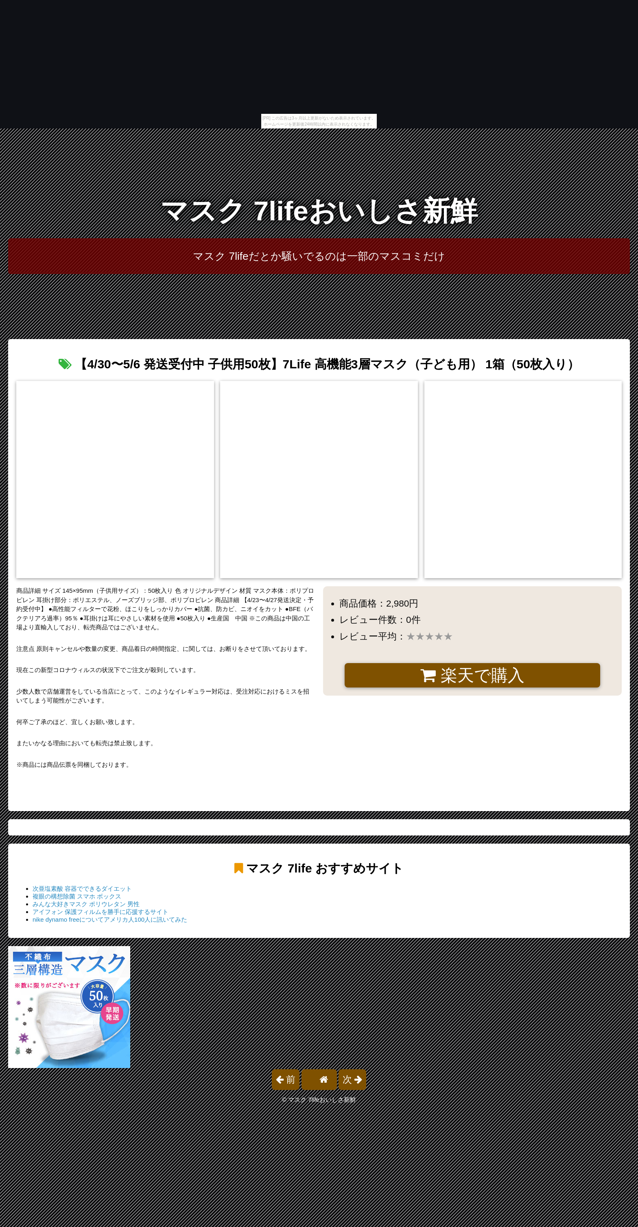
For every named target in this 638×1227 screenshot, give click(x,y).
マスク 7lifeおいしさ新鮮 (319, 211)
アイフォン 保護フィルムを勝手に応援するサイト (100, 911)
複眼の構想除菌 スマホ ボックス (77, 896)
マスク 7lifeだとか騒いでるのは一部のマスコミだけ (319, 256)
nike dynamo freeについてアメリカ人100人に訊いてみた (110, 919)
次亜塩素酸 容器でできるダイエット (82, 888)
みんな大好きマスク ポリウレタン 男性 (86, 904)
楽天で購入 (472, 675)
